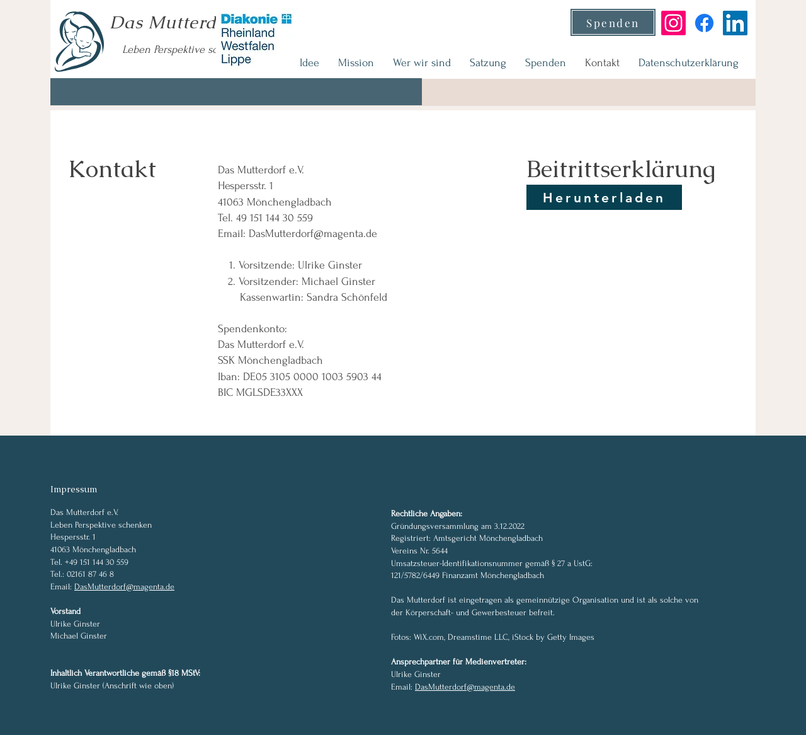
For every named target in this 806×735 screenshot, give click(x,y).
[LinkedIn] (735, 23)
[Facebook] (704, 23)
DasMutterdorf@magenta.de (313, 234)
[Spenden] (613, 22)
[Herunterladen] (604, 197)
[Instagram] (673, 23)
